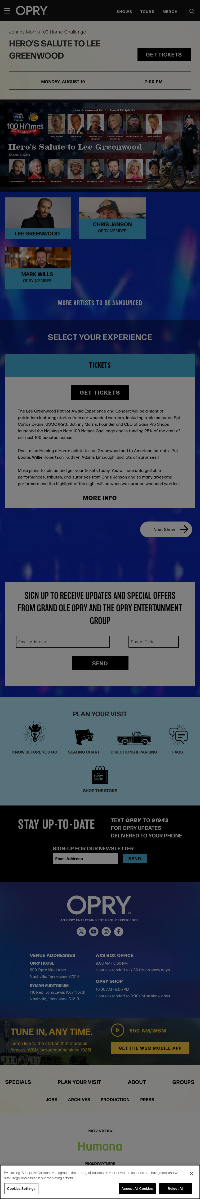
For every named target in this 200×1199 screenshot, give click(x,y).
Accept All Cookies (137, 1188)
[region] (100, 1182)
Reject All (176, 1188)
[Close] (191, 1173)
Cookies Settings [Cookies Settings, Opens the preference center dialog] (21, 1188)
